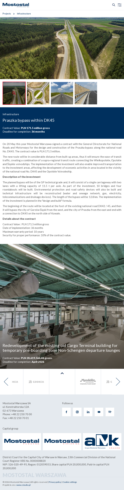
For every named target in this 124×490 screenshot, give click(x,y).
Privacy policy (55, 482)
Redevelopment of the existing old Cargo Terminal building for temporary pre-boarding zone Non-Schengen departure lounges (61, 348)
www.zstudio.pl (23, 485)
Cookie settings (70, 482)
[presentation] (6, 382)
